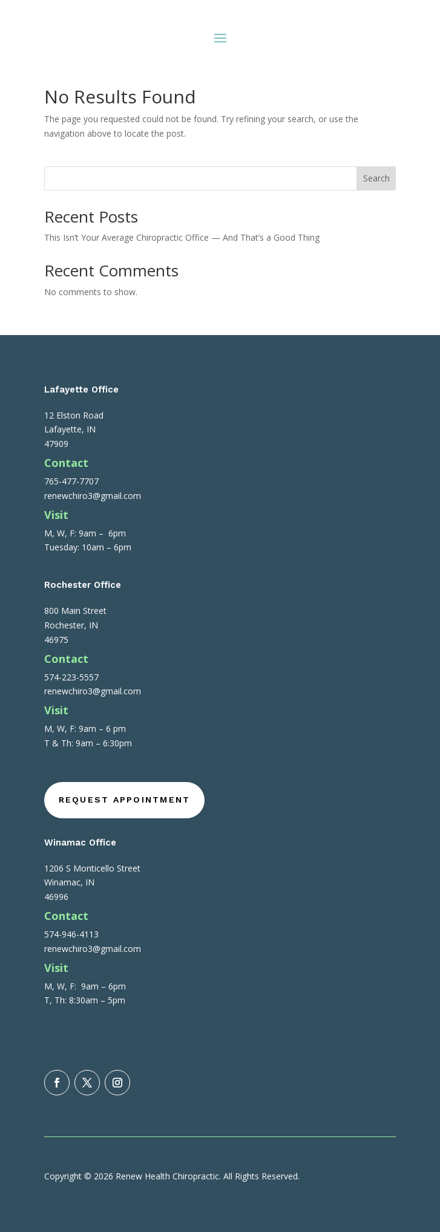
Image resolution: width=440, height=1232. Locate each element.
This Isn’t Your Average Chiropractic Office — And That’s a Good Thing (182, 237)
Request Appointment (125, 799)
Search (376, 178)
